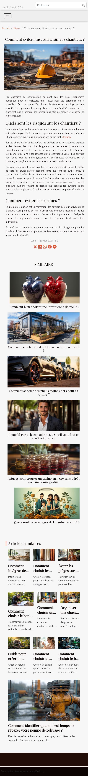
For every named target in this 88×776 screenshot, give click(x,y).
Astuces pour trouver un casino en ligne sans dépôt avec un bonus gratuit (44, 480)
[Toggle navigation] (7, 16)
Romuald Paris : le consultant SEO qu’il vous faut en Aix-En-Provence (44, 436)
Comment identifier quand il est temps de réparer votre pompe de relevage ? (41, 728)
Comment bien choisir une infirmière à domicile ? (45, 307)
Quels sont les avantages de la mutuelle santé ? (47, 522)
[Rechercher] (61, 5)
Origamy (66, 137)
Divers (16, 28)
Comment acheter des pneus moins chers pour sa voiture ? (43, 392)
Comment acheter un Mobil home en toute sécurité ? (43, 349)
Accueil (6, 28)
